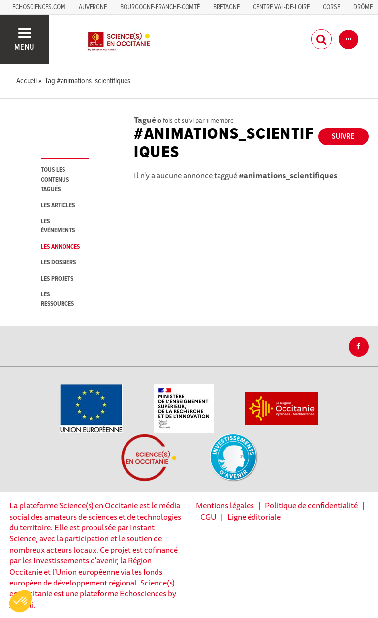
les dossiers (58, 263)
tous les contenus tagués (55, 180)
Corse (331, 7)
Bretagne (226, 7)
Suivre (343, 136)
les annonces (60, 247)
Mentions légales (225, 505)
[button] (20, 601)
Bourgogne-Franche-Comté (160, 7)
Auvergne (93, 7)
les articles (58, 205)
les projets (57, 279)
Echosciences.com (38, 7)
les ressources (57, 299)
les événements (58, 226)
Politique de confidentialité (311, 505)
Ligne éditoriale (254, 516)
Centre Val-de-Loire (281, 7)
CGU (208, 516)
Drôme (363, 7)
